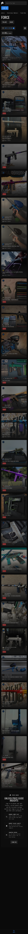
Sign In (4, 8)
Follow (4, 22)
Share (11, 22)
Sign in (14, 880)
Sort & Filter (8, 28)
